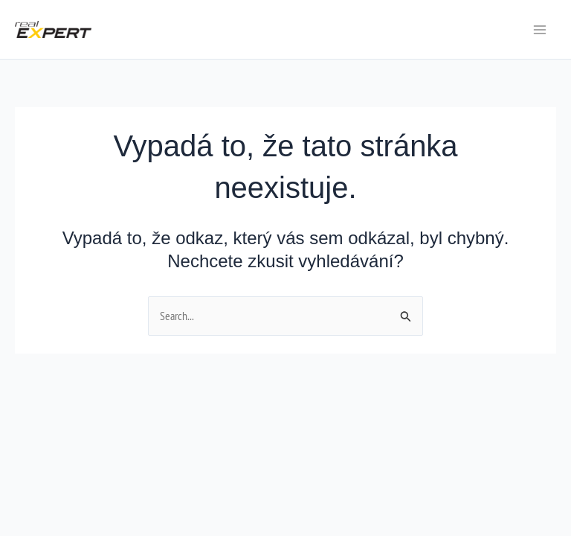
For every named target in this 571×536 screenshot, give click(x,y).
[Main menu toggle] (539, 29)
